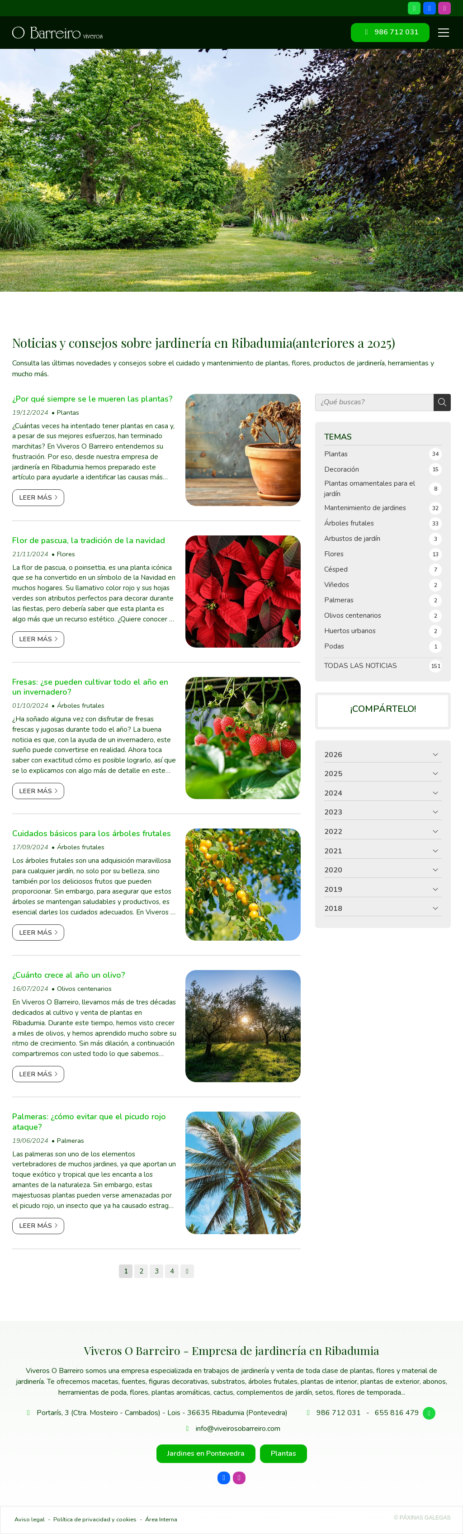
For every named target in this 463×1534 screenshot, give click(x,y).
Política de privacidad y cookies (95, 1519)
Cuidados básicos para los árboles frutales (91, 833)
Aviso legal (29, 1519)
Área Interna (161, 1519)
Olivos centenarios (84, 988)
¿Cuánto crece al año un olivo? (68, 975)
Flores (66, 554)
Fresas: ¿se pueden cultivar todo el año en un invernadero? (90, 687)
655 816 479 (397, 1413)
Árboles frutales (80, 705)
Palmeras (70, 1140)
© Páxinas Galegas (422, 1518)
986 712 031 (339, 1413)
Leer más (35, 497)
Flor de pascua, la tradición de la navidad (88, 540)
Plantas (68, 412)
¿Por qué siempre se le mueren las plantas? (92, 399)
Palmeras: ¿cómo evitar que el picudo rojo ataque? (89, 1122)
